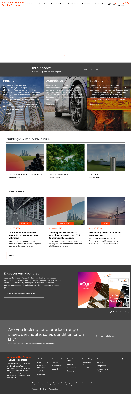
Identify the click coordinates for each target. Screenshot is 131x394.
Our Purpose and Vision (41, 367)
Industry (55, 362)
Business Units (41, 4)
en (116, 4)
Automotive (56, 366)
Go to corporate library (105, 336)
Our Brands (41, 374)
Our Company (42, 362)
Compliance (101, 366)
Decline (43, 389)
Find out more (33, 48)
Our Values (41, 371)
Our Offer (85, 368)
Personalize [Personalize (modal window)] (53, 389)
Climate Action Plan (87, 363)
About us (29, 4)
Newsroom (86, 4)
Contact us (87, 69)
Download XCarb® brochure (21, 293)
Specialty (55, 369)
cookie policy (67, 385)
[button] (128, 311)
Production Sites (57, 4)
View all (12, 256)
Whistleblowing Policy (102, 370)
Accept (35, 389)
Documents (99, 4)
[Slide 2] (68, 55)
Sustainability (73, 4)
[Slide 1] (63, 55)
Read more (7, 114)
